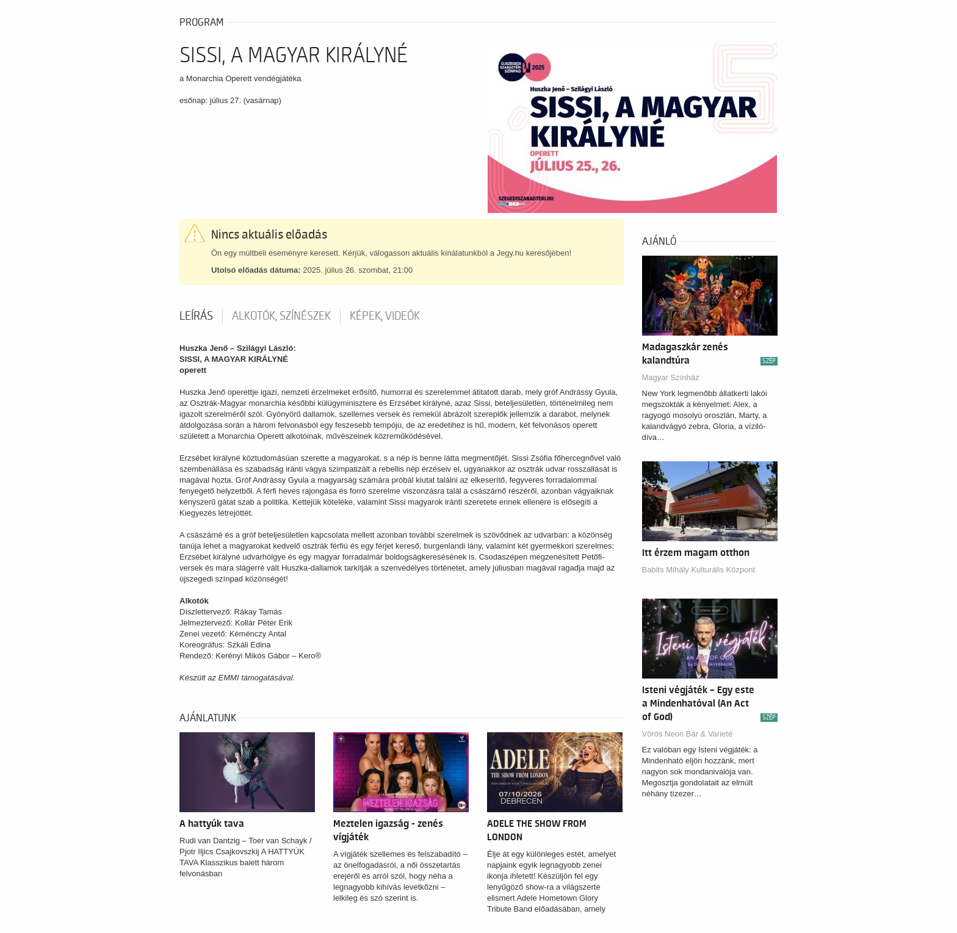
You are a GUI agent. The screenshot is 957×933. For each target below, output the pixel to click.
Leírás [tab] (196, 316)
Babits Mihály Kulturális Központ (699, 569)
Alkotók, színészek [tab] (281, 316)
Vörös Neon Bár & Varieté (687, 733)
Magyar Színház (670, 377)
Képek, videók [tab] (385, 316)
